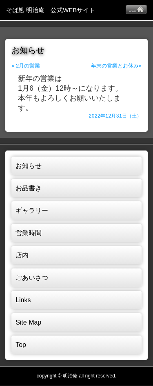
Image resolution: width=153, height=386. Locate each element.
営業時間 (29, 233)
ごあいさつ (32, 278)
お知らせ (29, 166)
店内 (22, 255)
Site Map (28, 322)
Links (23, 300)
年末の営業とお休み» (116, 66)
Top (21, 345)
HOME (136, 10)
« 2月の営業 (25, 66)
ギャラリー (32, 210)
